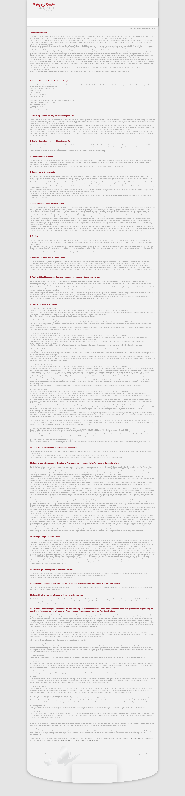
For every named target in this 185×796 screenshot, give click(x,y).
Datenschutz (150, 754)
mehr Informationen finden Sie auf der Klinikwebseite (49, 754)
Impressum (141, 754)
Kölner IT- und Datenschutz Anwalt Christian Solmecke (75, 740)
